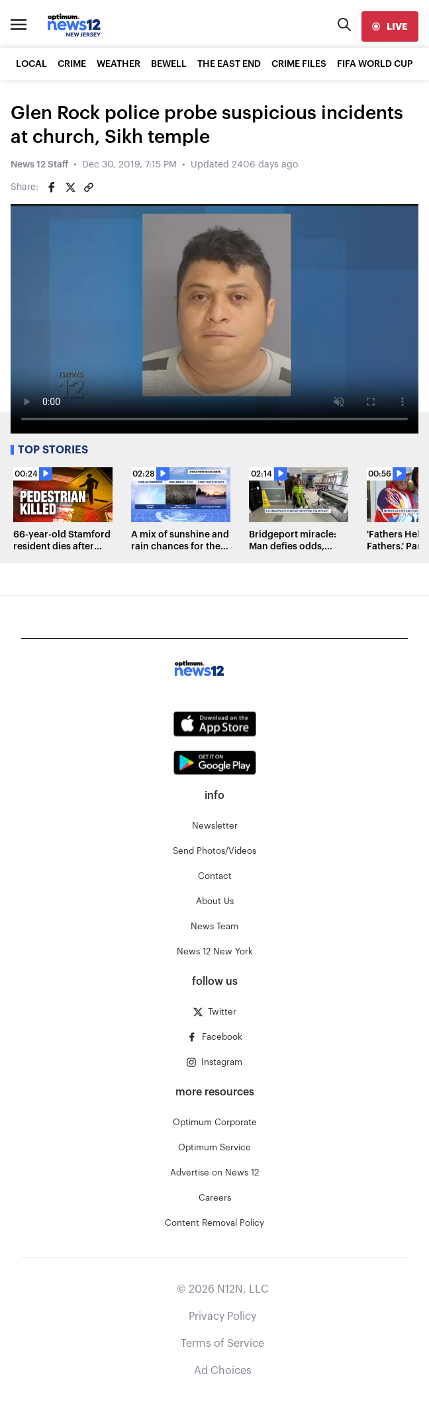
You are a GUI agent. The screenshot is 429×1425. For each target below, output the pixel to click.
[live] (389, 26)
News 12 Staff (39, 164)
